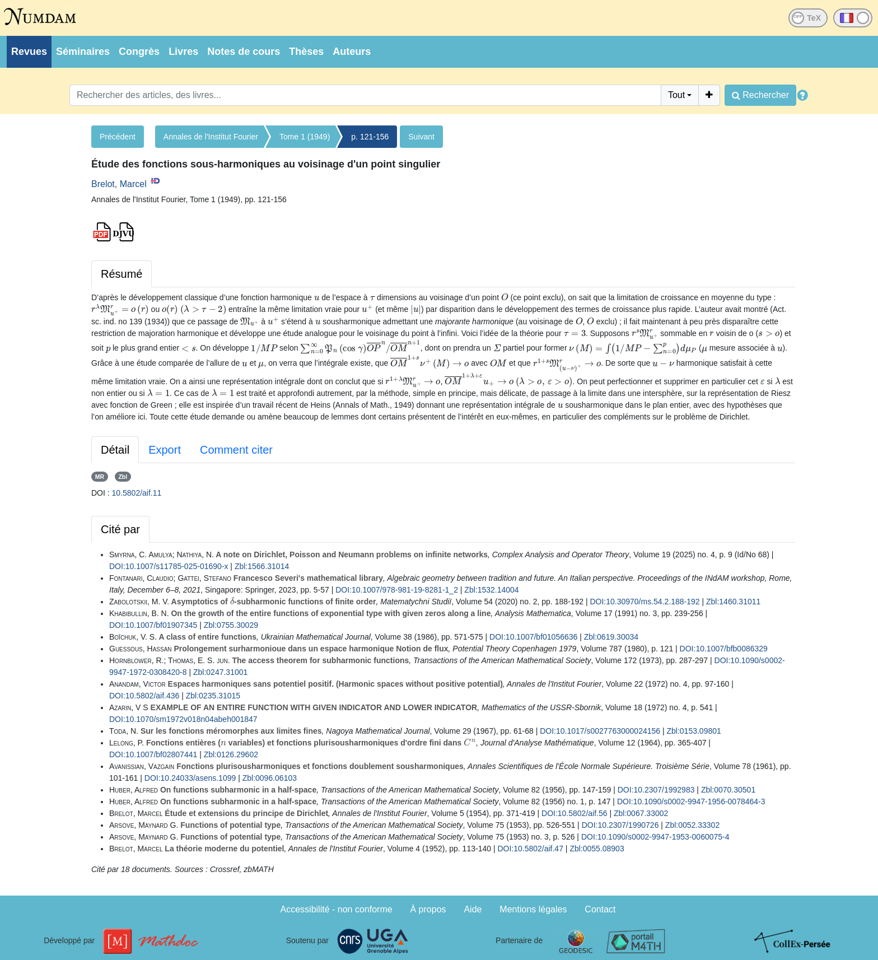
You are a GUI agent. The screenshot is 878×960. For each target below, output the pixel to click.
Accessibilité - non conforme (337, 909)
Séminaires (83, 51)
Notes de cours (243, 51)
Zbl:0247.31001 (220, 672)
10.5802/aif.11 (137, 492)
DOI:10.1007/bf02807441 (153, 754)
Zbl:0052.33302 (692, 825)
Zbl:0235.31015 (213, 695)
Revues (29, 51)
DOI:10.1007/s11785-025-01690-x (168, 566)
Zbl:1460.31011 (733, 601)
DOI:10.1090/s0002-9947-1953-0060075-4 (655, 836)
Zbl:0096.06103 (269, 777)
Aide (473, 909)
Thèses (306, 51)
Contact (600, 909)
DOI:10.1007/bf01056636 (533, 636)
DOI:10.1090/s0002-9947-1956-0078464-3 (691, 801)
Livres (183, 51)
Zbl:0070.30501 (728, 789)
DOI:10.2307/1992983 (656, 789)
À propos (428, 909)
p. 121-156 (370, 136)
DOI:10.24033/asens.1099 (190, 777)
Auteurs (352, 51)
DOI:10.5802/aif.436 (144, 695)
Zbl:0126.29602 (231, 754)
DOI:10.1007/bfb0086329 (724, 648)
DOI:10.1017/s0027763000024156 (600, 730)
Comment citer (236, 450)
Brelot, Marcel (119, 184)
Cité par (120, 529)
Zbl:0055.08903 (596, 848)
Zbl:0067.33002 (641, 813)
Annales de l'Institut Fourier (211, 136)
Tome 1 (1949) (304, 136)
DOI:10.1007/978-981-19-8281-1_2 (396, 589)
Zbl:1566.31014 (262, 566)
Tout (676, 95)
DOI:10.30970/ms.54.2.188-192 (644, 601)
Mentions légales (533, 909)
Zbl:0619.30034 (611, 636)
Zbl (122, 476)
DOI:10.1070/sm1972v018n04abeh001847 (183, 719)
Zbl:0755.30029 (231, 625)
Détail (115, 450)
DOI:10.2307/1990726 (620, 825)
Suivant (421, 136)
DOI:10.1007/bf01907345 (153, 625)
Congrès (139, 51)
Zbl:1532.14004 (491, 589)
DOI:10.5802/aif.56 (574, 813)
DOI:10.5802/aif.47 (530, 848)
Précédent (118, 136)
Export (164, 450)
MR (99, 476)
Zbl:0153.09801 (693, 730)
